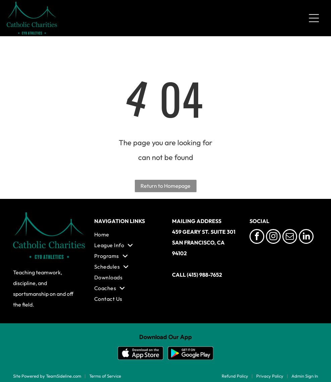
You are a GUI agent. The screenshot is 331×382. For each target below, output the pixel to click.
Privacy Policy (269, 376)
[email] (289, 237)
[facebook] (257, 237)
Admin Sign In (304, 376)
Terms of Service (105, 376)
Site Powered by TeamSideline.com (47, 376)
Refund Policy (235, 376)
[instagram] (273, 237)
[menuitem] (126, 234)
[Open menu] (314, 18)
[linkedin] (306, 237)
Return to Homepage (165, 185)
